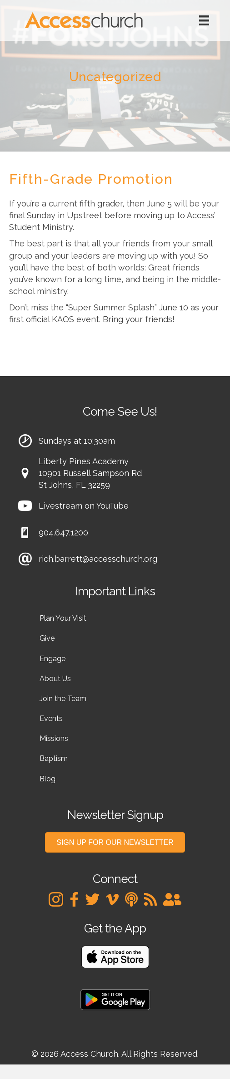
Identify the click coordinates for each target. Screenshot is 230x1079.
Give (47, 638)
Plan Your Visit (63, 618)
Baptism (54, 758)
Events (51, 718)
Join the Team (63, 698)
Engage (52, 658)
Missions (54, 738)
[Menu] (204, 20)
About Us (55, 678)
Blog (47, 779)
